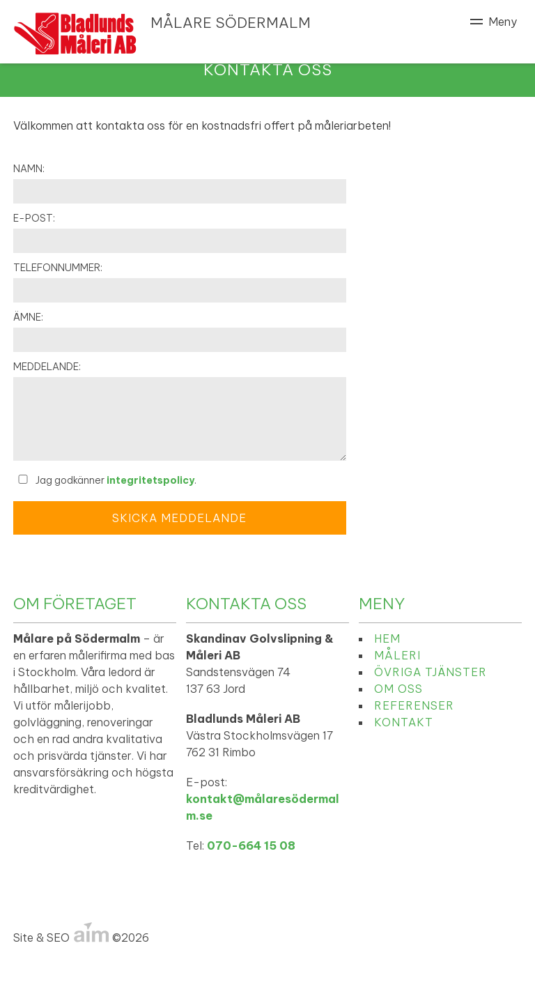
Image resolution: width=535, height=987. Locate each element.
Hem (387, 638)
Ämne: (28, 317)
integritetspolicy (150, 480)
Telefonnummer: (57, 267)
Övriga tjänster (430, 672)
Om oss (398, 689)
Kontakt (403, 722)
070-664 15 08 (251, 845)
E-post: (34, 218)
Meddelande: (47, 366)
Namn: (29, 168)
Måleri (397, 655)
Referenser (414, 705)
